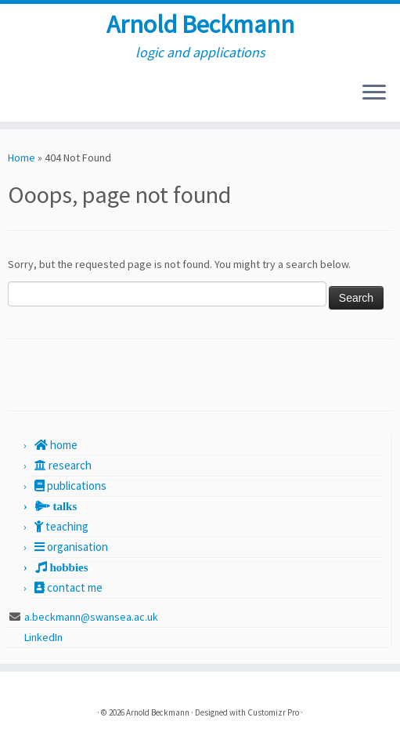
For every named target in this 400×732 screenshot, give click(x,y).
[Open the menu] (374, 93)
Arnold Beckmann (200, 24)
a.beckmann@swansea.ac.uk (91, 617)
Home (21, 157)
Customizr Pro (273, 712)
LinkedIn (44, 637)
